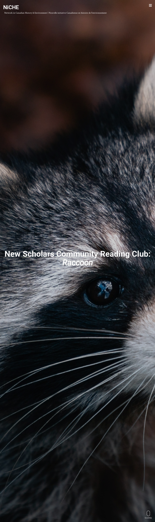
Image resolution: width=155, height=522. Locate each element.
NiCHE (11, 7)
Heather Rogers (91, 271)
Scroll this (148, 515)
